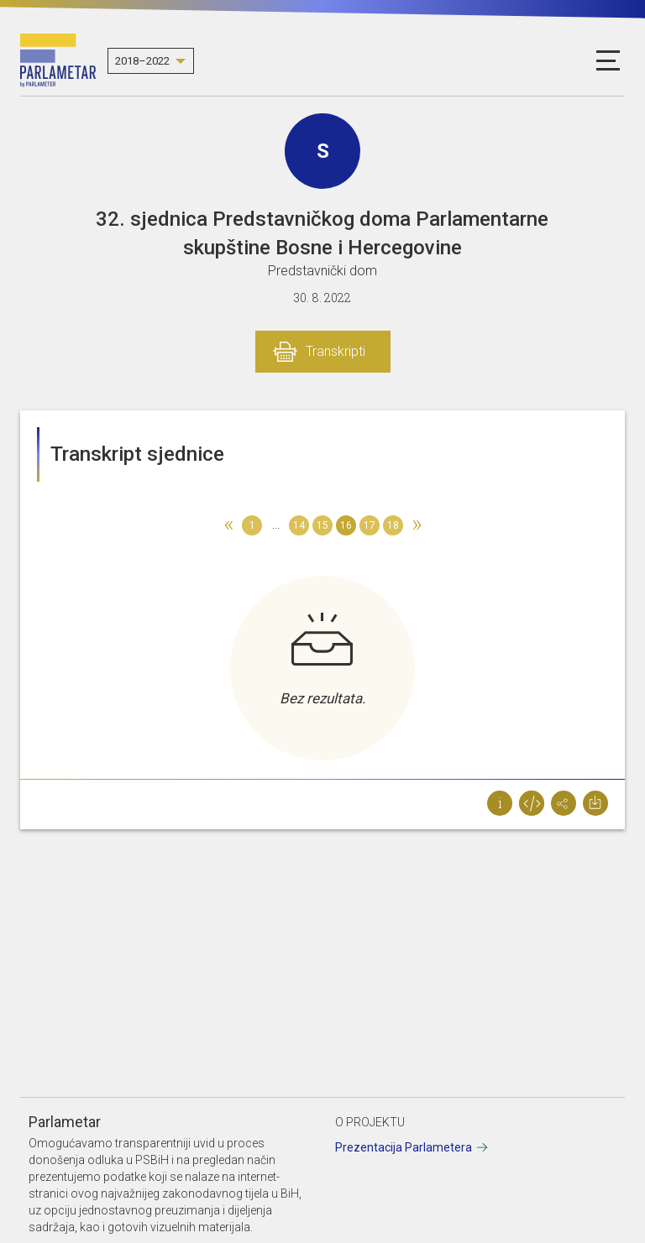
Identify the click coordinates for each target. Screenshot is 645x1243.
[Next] (416, 525)
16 (346, 525)
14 (299, 525)
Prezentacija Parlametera (403, 1147)
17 (369, 525)
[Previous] (228, 525)
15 (322, 525)
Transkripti (335, 351)
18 (393, 525)
